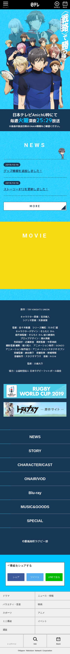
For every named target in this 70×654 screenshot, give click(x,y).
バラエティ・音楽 (12, 604)
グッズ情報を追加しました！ (23, 171)
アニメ (41, 612)
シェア (16, 577)
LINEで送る (54, 577)
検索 (35, 640)
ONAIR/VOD (35, 479)
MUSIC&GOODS (35, 507)
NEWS (35, 437)
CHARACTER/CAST (35, 465)
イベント (42, 621)
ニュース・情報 (46, 595)
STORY (35, 451)
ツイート (34, 577)
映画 (40, 604)
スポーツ (7, 612)
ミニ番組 (7, 621)
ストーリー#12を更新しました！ (26, 189)
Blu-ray (35, 493)
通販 (5, 629)
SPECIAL (35, 521)
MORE (35, 206)
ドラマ (6, 595)
